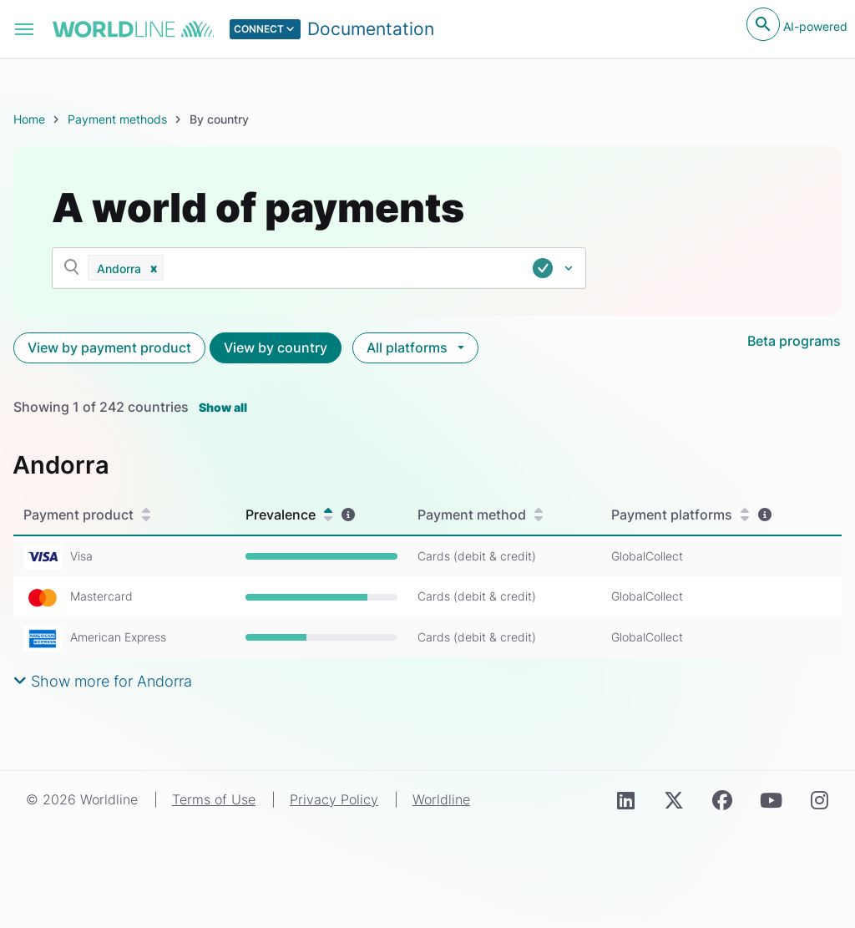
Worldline (441, 799)
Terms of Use (213, 799)
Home (29, 119)
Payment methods (117, 119)
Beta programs (794, 340)
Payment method (480, 515)
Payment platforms (680, 515)
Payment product (86, 515)
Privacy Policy (334, 799)
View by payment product (109, 347)
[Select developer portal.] (332, 29)
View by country (275, 347)
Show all (223, 407)
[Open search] (763, 24)
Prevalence (288, 515)
